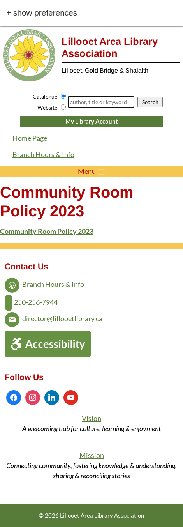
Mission (91, 455)
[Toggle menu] (91, 171)
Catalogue (45, 96)
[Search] (101, 102)
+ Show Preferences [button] (41, 13)
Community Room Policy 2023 (46, 231)
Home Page (29, 138)
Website (47, 107)
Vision (91, 418)
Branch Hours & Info (43, 154)
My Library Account (91, 121)
